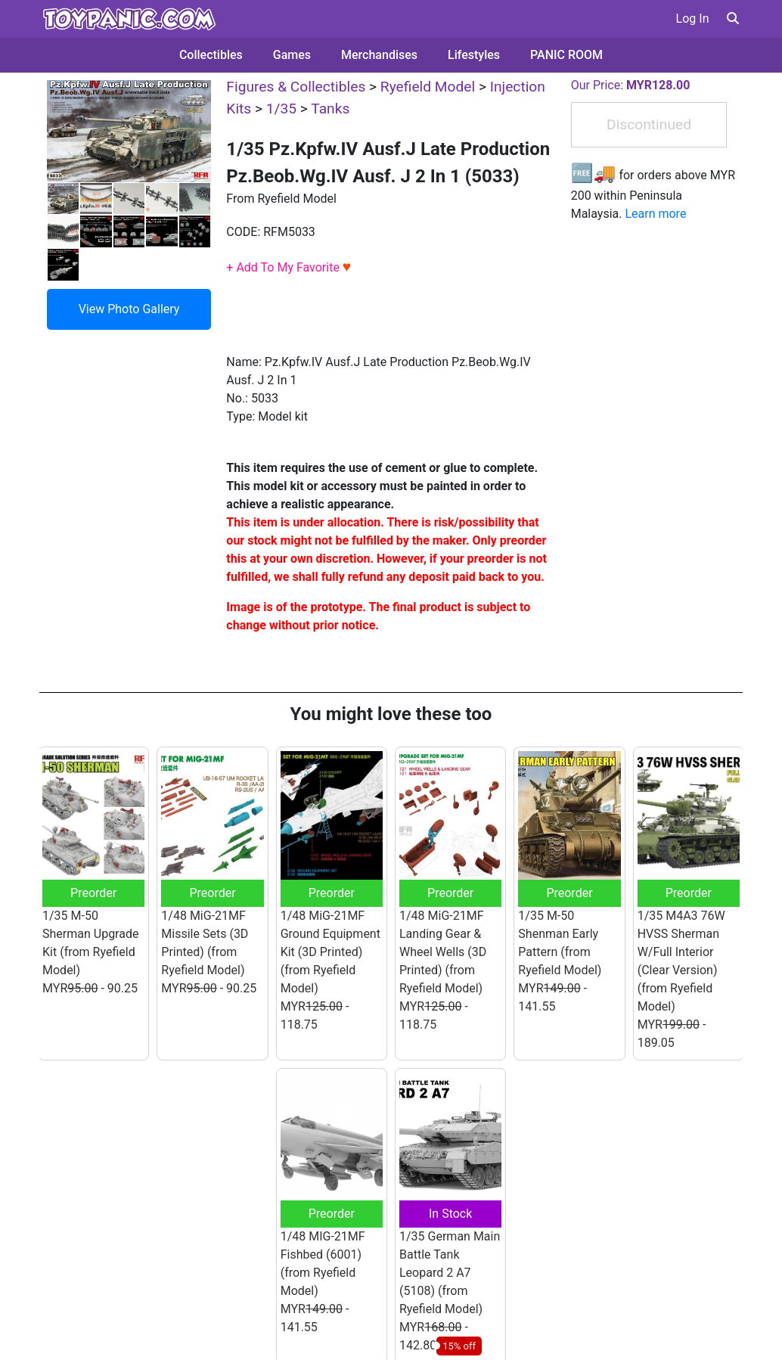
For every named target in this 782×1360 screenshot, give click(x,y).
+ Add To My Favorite (288, 267)
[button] (733, 18)
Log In (692, 18)
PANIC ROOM (566, 55)
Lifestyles (474, 55)
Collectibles (211, 55)
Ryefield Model (427, 86)
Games (292, 55)
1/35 (281, 108)
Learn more (655, 213)
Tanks (330, 108)
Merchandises (379, 55)
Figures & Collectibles (295, 86)
